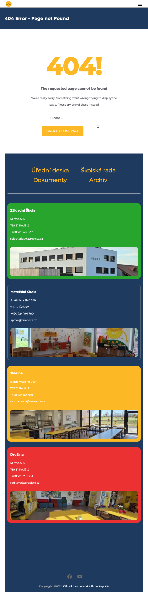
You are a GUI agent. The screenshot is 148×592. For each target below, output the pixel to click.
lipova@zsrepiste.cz (23, 320)
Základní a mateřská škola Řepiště (85, 586)
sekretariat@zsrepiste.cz (26, 238)
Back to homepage (62, 131)
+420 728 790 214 (21, 476)
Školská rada (98, 170)
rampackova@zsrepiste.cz (27, 401)
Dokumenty (50, 180)
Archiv (98, 180)
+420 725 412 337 (21, 232)
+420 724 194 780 (22, 313)
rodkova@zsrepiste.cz (24, 482)
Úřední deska (50, 170)
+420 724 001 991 (21, 394)
